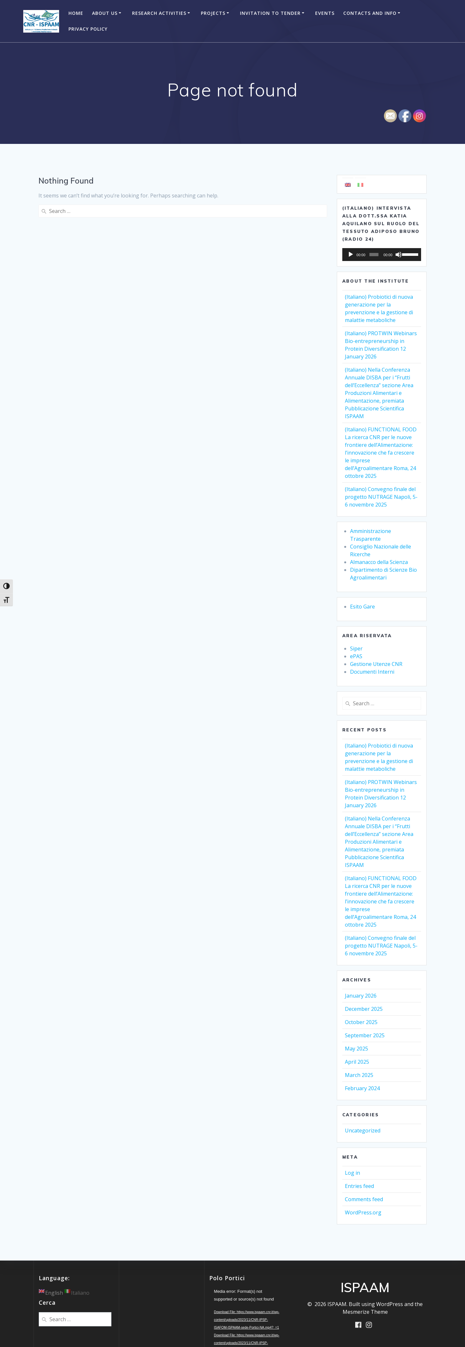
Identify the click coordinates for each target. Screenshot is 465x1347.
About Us (105, 13)
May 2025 (356, 1048)
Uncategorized (362, 1130)
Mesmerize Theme (365, 1311)
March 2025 (359, 1075)
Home (75, 13)
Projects (213, 13)
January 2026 (361, 995)
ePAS (356, 656)
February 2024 (362, 1088)
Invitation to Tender (270, 13)
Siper (356, 648)
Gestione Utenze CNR (376, 664)
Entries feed (359, 1186)
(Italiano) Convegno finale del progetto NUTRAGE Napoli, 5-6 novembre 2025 (381, 497)
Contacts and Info (370, 13)
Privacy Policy (88, 29)
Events (325, 13)
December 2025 (364, 1008)
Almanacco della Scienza (379, 562)
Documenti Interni (372, 671)
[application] (381, 254)
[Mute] (398, 254)
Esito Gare (362, 606)
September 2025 (365, 1035)
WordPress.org (363, 1212)
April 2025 (357, 1061)
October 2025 (361, 1022)
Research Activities (159, 13)
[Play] (350, 254)
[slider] (373, 254)
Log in (352, 1172)
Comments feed (364, 1199)
